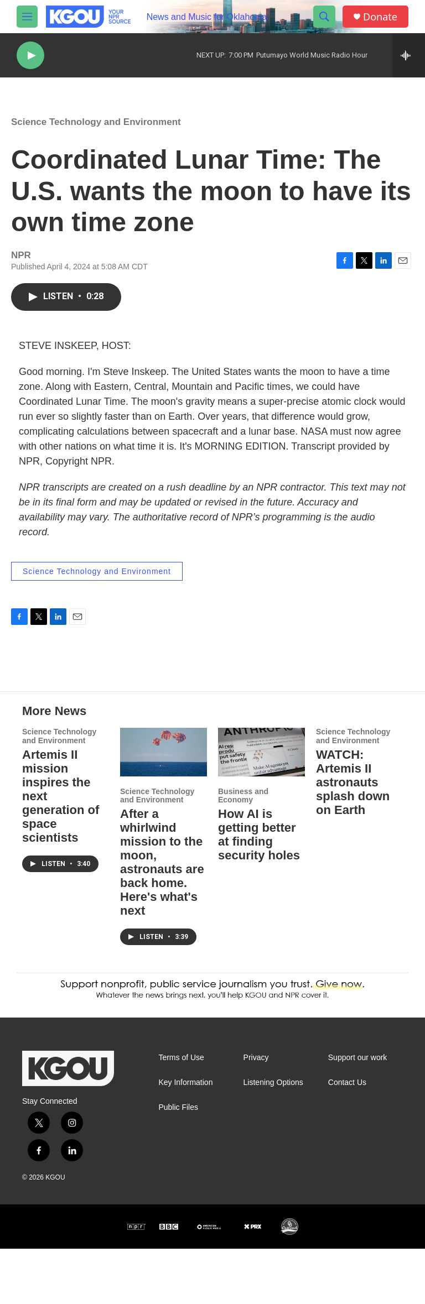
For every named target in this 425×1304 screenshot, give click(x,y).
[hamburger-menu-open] (27, 17)
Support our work (357, 1113)
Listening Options (273, 1138)
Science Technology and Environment (96, 133)
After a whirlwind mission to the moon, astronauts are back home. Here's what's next (162, 917)
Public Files (178, 1163)
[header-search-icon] (324, 17)
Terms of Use (181, 1113)
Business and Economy (243, 851)
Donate (380, 17)
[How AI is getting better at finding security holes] (261, 807)
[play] (30, 55)
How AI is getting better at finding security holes (259, 889)
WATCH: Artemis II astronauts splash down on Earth (353, 837)
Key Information (185, 1138)
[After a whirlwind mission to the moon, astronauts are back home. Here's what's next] (163, 807)
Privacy (256, 1113)
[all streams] (408, 55)
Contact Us (347, 1138)
